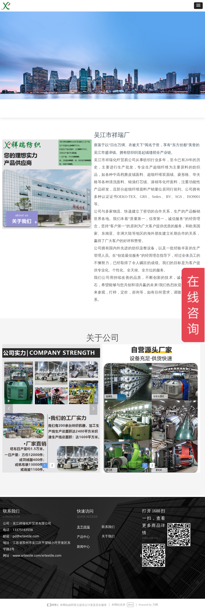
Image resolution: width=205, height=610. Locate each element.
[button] (198, 5)
